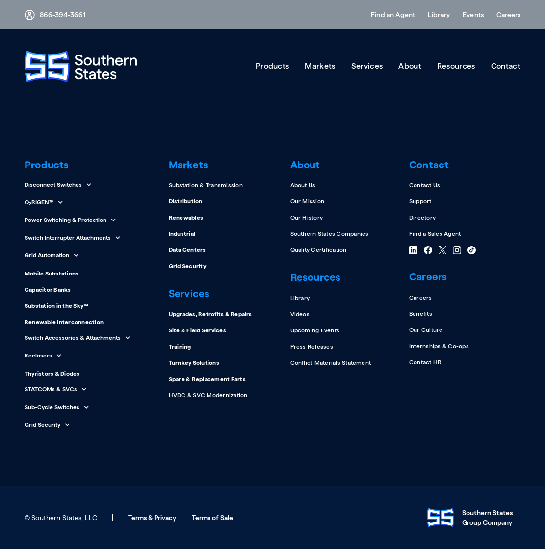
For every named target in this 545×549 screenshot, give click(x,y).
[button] (505, 14)
